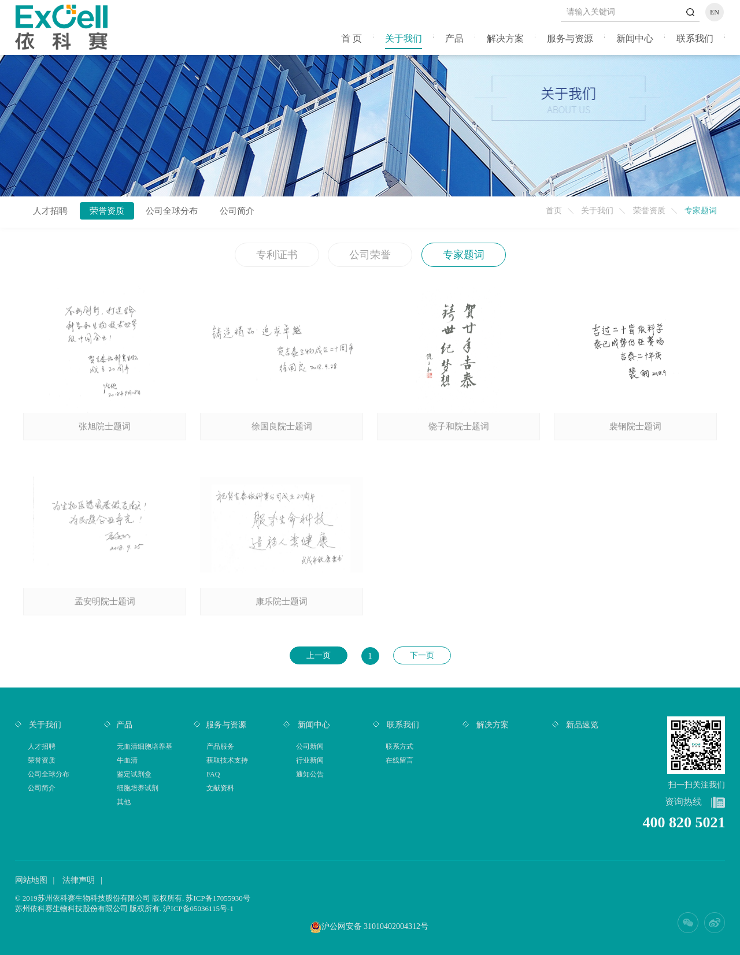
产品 (454, 38)
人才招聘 (50, 210)
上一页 (318, 655)
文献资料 (220, 788)
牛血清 (127, 760)
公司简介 (237, 210)
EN (714, 12)
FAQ (213, 774)
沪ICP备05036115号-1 (198, 908)
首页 (554, 210)
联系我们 (694, 38)
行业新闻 (310, 760)
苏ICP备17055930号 (218, 898)
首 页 (351, 38)
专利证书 (277, 255)
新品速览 (581, 724)
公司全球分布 (172, 210)
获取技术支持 (227, 760)
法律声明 (78, 880)
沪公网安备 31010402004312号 (375, 926)
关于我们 (403, 38)
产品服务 (220, 746)
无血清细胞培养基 (144, 746)
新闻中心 (634, 38)
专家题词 (463, 255)
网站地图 (31, 880)
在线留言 (399, 760)
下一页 (422, 655)
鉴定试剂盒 (134, 774)
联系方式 (399, 746)
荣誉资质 (649, 210)
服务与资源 (570, 38)
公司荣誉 (370, 255)
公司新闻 (310, 746)
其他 (124, 802)
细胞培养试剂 (137, 788)
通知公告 (310, 774)
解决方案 (505, 38)
